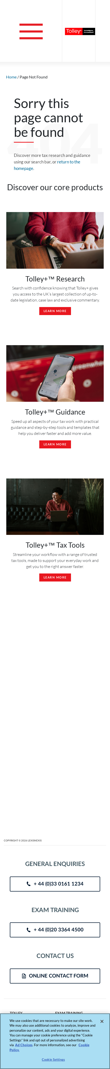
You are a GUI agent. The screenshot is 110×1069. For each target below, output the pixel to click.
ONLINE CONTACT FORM (55, 976)
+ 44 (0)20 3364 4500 (55, 930)
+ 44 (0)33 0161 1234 (55, 884)
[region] (55, 1041)
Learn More (55, 311)
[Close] (101, 1021)
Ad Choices (23, 1045)
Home (11, 76)
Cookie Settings (53, 1059)
